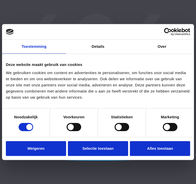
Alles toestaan (160, 148)
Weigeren (35, 148)
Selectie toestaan (98, 148)
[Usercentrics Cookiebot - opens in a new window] (167, 32)
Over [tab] (161, 46)
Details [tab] (98, 46)
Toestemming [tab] (34, 46)
